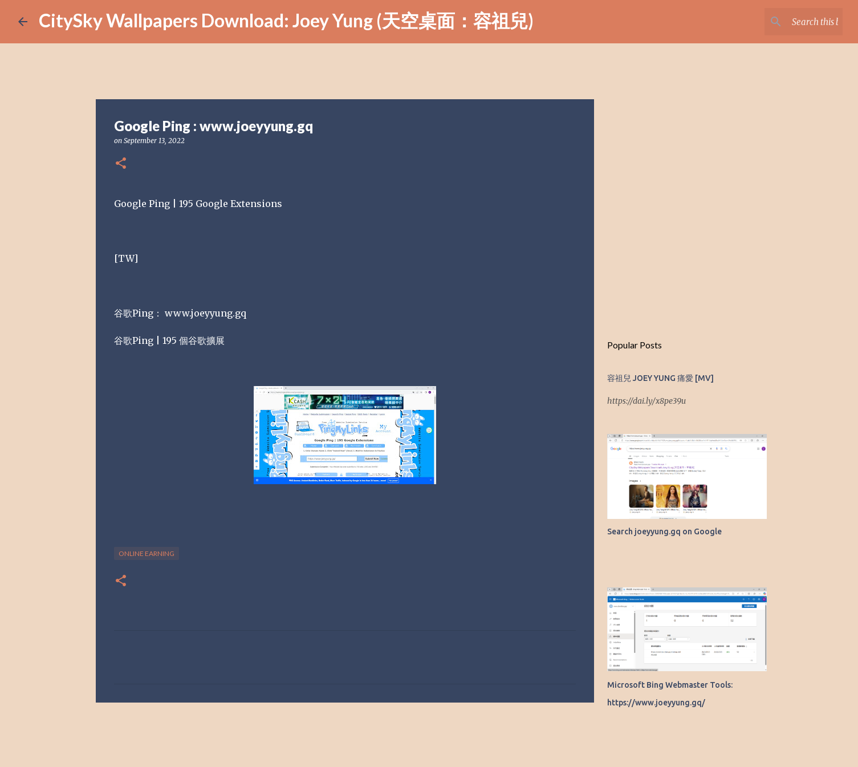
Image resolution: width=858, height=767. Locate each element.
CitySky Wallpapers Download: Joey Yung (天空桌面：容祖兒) (286, 20)
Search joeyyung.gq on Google (664, 531)
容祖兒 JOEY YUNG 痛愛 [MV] (660, 378)
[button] (121, 164)
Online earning (146, 553)
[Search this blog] (783, 21)
